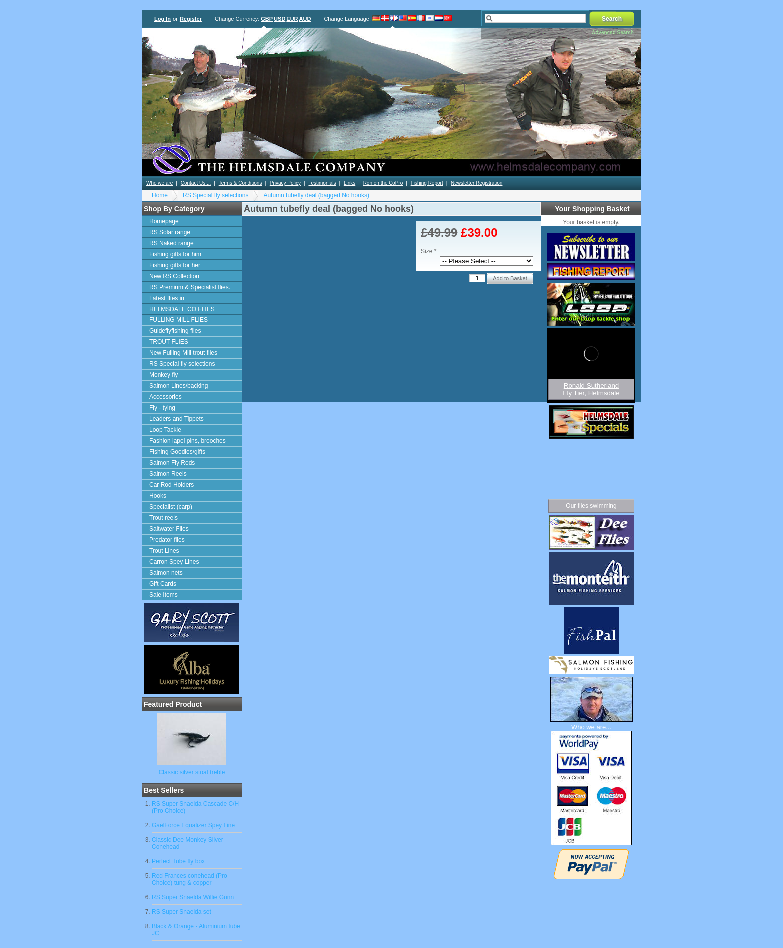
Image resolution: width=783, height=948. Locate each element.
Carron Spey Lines (174, 561)
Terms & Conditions (240, 183)
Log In (162, 19)
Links (349, 183)
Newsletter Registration (476, 183)
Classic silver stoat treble (192, 772)
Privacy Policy (285, 183)
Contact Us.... (196, 183)
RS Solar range (169, 232)
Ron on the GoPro (383, 183)
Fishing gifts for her (174, 265)
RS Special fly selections (215, 195)
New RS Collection (174, 276)
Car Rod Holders (171, 484)
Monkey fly (163, 374)
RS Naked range (171, 243)
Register (191, 19)
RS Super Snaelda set (181, 911)
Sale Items (163, 594)
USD (279, 19)
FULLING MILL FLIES (178, 319)
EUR (292, 19)
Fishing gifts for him (175, 254)
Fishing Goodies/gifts (177, 451)
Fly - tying (162, 407)
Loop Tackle (165, 429)
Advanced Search (613, 32)
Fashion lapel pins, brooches (187, 440)
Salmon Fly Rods (172, 462)
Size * (428, 251)
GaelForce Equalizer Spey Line (193, 825)
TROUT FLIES (168, 341)
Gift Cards (162, 583)
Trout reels (163, 517)
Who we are (159, 183)
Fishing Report (427, 183)
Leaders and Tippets (176, 418)
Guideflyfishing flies (175, 330)
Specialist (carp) (170, 506)
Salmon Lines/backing (178, 385)
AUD (305, 19)
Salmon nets (166, 572)
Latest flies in (166, 298)
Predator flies (167, 539)
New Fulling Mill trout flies (183, 352)
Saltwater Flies (169, 528)
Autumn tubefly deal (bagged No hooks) (316, 195)
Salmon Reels (168, 473)
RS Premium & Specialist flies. (189, 287)
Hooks (157, 495)
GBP (267, 19)
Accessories (165, 396)
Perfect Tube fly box (178, 861)
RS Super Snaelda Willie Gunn (193, 897)
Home (160, 195)
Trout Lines (164, 550)
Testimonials (322, 183)
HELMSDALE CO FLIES (182, 309)
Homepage (164, 221)
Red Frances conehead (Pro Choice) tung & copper (189, 879)
